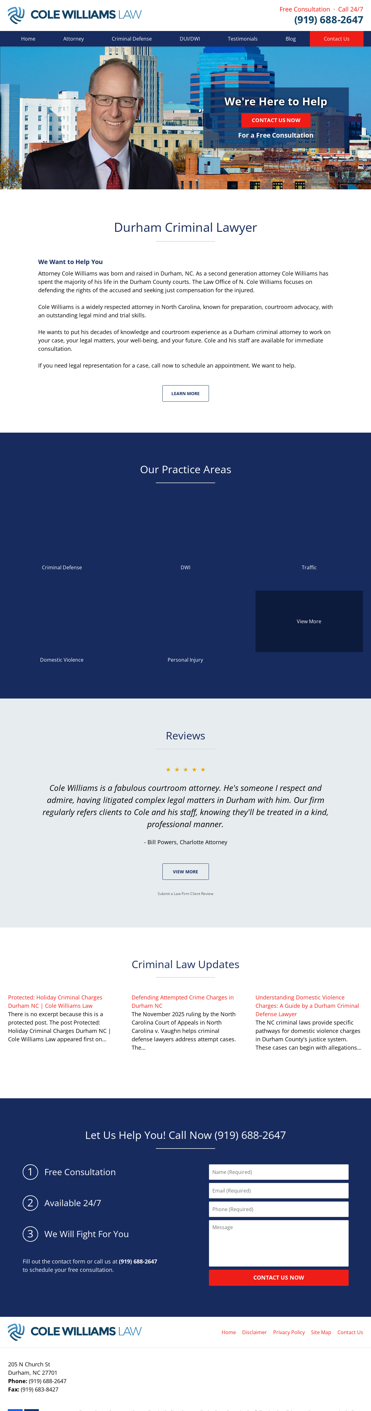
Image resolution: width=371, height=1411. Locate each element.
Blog (291, 38)
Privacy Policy (289, 1332)
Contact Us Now (276, 120)
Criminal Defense (132, 38)
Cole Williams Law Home (75, 15)
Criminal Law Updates (185, 964)
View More (185, 872)
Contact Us (337, 38)
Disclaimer (254, 1332)
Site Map (321, 1332)
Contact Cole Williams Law (321, 16)
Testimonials (243, 38)
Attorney (73, 38)
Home (28, 38)
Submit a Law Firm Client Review (185, 893)
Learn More (185, 393)
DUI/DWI (190, 38)
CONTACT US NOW (278, 1277)
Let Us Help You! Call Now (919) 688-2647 (185, 1135)
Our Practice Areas (185, 469)
